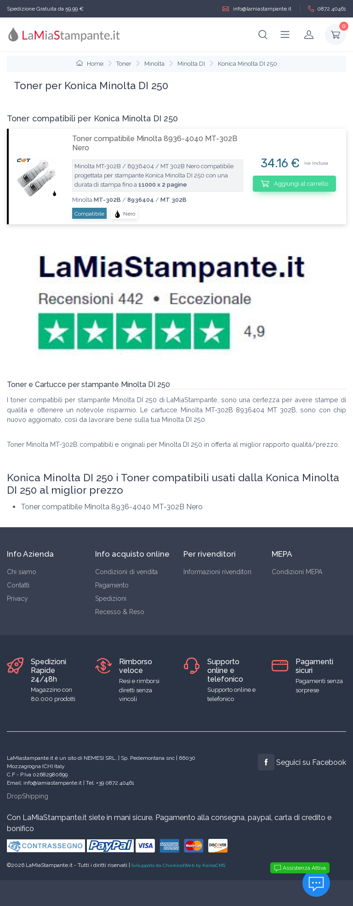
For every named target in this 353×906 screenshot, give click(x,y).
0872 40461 (327, 9)
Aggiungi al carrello (294, 183)
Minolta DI (191, 63)
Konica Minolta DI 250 (247, 63)
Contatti (18, 585)
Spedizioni (110, 598)
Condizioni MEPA (297, 572)
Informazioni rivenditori (217, 572)
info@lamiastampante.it (256, 9)
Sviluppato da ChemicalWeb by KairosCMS (178, 865)
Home (89, 63)
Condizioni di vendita (126, 572)
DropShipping (27, 796)
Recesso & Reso (119, 611)
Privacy (17, 598)
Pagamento (112, 585)
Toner (123, 63)
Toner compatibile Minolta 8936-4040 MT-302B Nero (154, 143)
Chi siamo (21, 572)
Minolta (154, 63)
